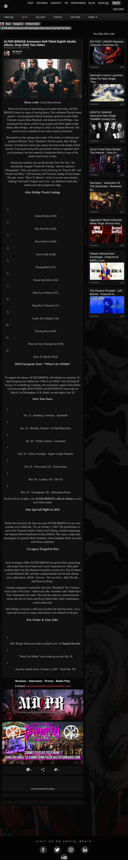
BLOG (92, 3)
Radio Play (63, 681)
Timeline (9, 17)
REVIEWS (42, 3)
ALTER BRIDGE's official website (54, 498)
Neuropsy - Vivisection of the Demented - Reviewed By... (105, 186)
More (93, 17)
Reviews (21, 681)
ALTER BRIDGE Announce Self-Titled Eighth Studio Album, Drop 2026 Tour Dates (35, 28)
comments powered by (43, 789)
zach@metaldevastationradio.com (48, 686)
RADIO (102, 3)
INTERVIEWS (78, 3)
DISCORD (118, 9)
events (58, 17)
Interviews (36, 681)
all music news (32, 24)
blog (25, 17)
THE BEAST (17, 52)
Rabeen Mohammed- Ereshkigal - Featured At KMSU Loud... (104, 257)
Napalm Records (71, 643)
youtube (75, 17)
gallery (40, 17)
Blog (8, 24)
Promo (49, 681)
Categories (18, 24)
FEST (31, 3)
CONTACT (56, 3)
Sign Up (116, 3)
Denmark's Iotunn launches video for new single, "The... (106, 79)
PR (66, 3)
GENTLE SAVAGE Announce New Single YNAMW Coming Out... (103, 116)
